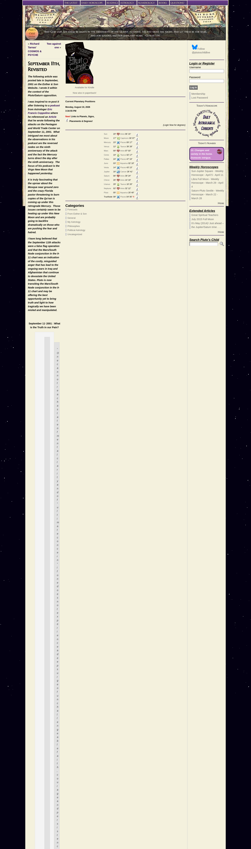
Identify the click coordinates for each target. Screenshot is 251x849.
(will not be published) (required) (138, 807)
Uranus (30, 184)
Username (195, 67)
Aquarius (47, 163)
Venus (30, 146)
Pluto (29, 192)
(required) (126, 802)
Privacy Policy (125, 845)
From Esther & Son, (115, 741)
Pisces (46, 142)
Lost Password (199, 97)
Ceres (29, 155)
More (221, 203)
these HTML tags (95, 797)
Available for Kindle (46, 87)
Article (99, 73)
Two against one (173, 43)
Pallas (29, 159)
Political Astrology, (152, 741)
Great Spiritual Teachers (204, 215)
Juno (29, 163)
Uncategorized (36, 234)
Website (121, 812)
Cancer (47, 172)
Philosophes (35, 226)
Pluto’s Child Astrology (123, 841)
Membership (198, 93)
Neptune (31, 188)
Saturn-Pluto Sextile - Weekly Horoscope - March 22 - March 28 (207, 194)
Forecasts (34, 209)
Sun (29, 134)
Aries (46, 134)
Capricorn (48, 138)
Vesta (29, 167)
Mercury (30, 142)
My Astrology (35, 222)
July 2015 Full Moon (202, 219)
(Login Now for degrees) (50, 125)
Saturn (30, 176)
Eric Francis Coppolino (164, 69)
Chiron (30, 180)
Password (194, 77)
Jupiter (30, 172)
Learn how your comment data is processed (137, 832)
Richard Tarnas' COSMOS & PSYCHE (90, 43)
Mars (29, 151)
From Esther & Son (38, 213)
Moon (29, 138)
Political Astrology (38, 230)
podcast (125, 69)
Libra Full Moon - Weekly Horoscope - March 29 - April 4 (207, 183)
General (33, 218)
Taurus (46, 146)
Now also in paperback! (46, 93)
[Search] (203, 244)
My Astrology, (134, 741)
